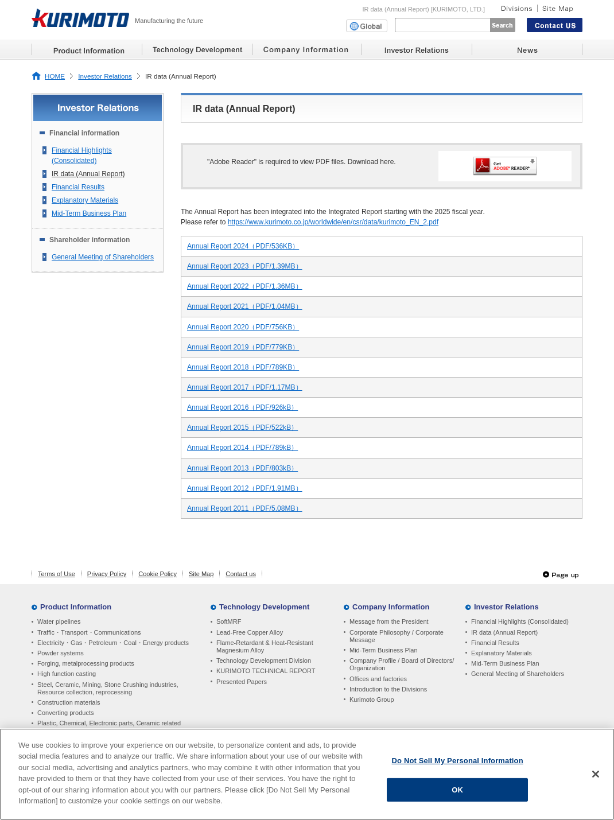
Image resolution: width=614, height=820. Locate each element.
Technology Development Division (263, 660)
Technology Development (264, 607)
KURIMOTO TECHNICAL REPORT (266, 670)
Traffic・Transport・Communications (89, 632)
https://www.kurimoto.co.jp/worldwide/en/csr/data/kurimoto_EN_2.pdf (333, 222)
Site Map (201, 573)
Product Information (75, 607)
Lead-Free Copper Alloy (249, 632)
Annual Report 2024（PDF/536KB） (243, 246)
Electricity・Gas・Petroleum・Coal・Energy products (113, 642)
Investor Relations (105, 76)
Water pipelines (58, 621)
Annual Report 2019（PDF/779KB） (243, 347)
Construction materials (68, 702)
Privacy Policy (106, 573)
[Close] (595, 774)
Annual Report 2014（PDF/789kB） (242, 448)
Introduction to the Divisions (388, 689)
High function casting (66, 673)
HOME (55, 76)
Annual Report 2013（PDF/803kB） (242, 468)
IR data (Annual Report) (88, 174)
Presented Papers (241, 681)
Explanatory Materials (85, 200)
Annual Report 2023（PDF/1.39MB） (244, 266)
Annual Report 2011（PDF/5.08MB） (244, 508)
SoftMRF (228, 621)
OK (457, 789)
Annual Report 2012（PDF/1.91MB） (244, 488)
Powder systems (60, 653)
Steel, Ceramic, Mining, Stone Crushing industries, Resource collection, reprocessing (107, 688)
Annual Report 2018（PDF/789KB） (243, 367)
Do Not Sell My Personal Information (457, 760)
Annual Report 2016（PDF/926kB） (242, 407)
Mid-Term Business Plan (89, 213)
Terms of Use (56, 573)
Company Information (390, 607)
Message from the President (389, 621)
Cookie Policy (157, 573)
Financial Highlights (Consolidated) (82, 155)
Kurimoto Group (371, 699)
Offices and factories (378, 678)
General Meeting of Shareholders (103, 257)
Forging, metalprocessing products (85, 663)
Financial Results (78, 187)
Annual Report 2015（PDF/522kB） (242, 427)
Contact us (241, 573)
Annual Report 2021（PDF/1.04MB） (244, 306)
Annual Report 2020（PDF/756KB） (243, 327)
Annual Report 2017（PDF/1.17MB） (244, 387)
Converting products (65, 712)
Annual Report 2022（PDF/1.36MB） (244, 286)
